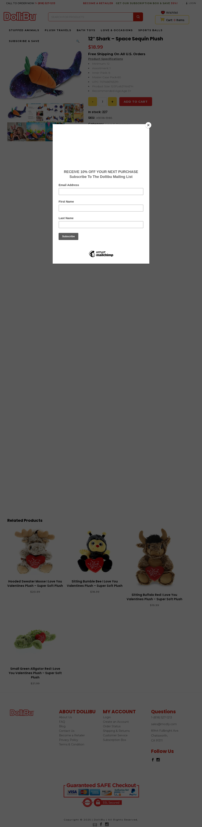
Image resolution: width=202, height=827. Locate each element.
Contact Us (66, 731)
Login (192, 3)
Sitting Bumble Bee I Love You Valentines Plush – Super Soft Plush (95, 583)
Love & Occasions (117, 124)
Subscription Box (114, 740)
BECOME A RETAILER (98, 3)
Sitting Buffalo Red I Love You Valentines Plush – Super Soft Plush (154, 597)
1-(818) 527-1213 (161, 717)
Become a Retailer (72, 735)
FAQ (62, 722)
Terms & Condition (71, 744)
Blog (62, 726)
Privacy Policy (68, 740)
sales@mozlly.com (164, 724)
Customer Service (115, 735)
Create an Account (116, 722)
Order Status (112, 726)
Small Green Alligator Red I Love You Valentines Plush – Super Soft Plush (35, 673)
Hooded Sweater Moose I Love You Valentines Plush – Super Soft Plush (35, 583)
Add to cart (136, 101)
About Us (65, 717)
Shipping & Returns (116, 731)
